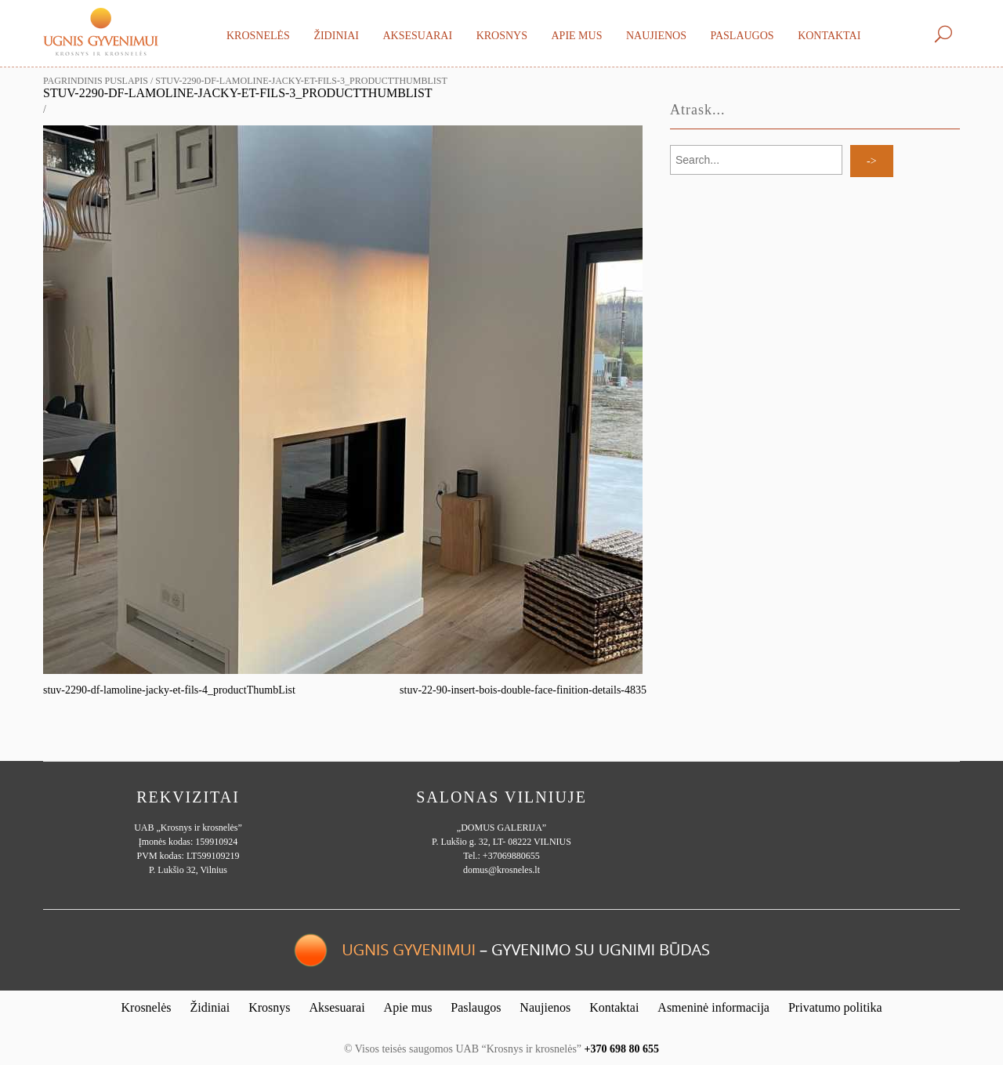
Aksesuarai (417, 36)
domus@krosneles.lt (501, 869)
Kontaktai (829, 36)
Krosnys (501, 36)
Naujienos (656, 36)
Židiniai (336, 36)
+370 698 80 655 (622, 1049)
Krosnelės (258, 36)
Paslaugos (741, 36)
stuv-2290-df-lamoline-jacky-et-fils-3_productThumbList (238, 93)
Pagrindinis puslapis (95, 80)
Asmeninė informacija (713, 1007)
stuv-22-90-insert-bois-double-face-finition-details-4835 (523, 690)
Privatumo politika (835, 1007)
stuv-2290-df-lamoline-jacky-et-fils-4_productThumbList (169, 690)
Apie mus (576, 36)
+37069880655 (511, 855)
